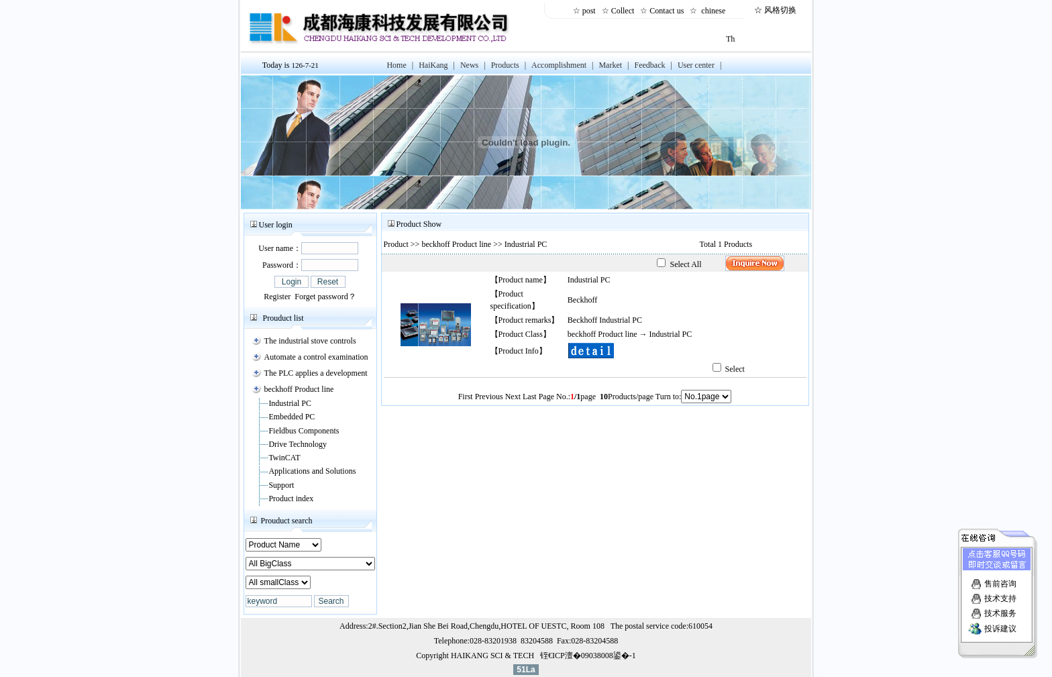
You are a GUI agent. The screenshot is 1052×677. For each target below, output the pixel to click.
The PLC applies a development (316, 373)
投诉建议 (1000, 626)
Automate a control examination (316, 357)
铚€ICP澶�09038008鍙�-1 (588, 655)
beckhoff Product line (299, 389)
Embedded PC (291, 416)
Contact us (668, 10)
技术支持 (1000, 596)
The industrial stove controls (310, 341)
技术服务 (1000, 611)
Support (281, 485)
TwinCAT (284, 457)
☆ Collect (620, 10)
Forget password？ (325, 296)
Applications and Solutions (312, 471)
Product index (290, 498)
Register (277, 296)
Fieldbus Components (303, 430)
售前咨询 (1000, 581)
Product (396, 244)
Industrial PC (289, 403)
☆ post (586, 10)
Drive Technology (297, 444)
